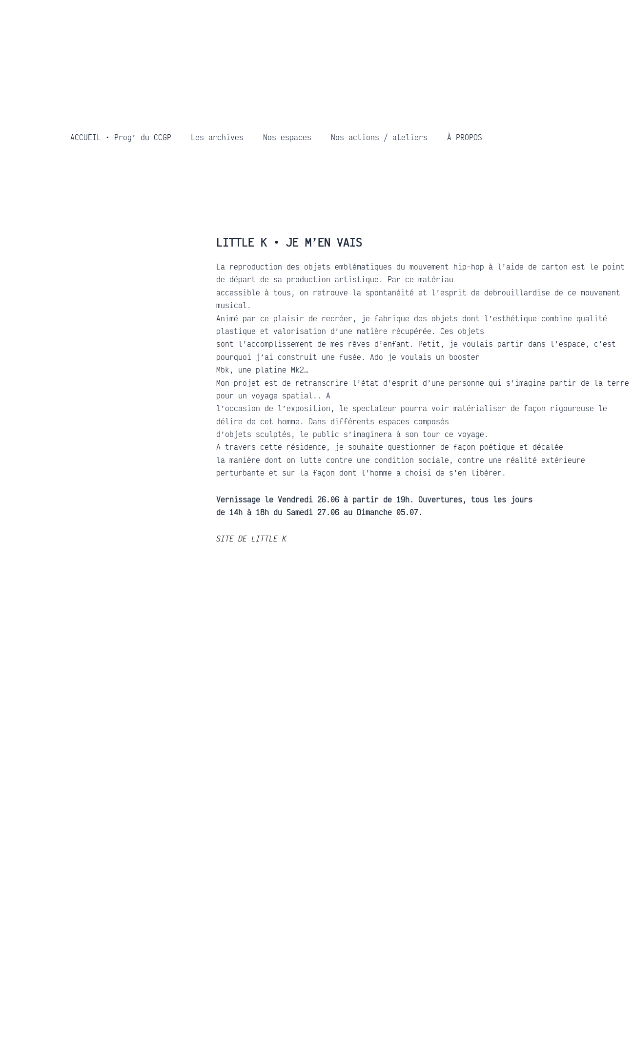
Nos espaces (287, 137)
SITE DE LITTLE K (251, 538)
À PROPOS (464, 137)
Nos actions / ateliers (379, 137)
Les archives (217, 137)
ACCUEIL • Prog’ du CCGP (120, 137)
